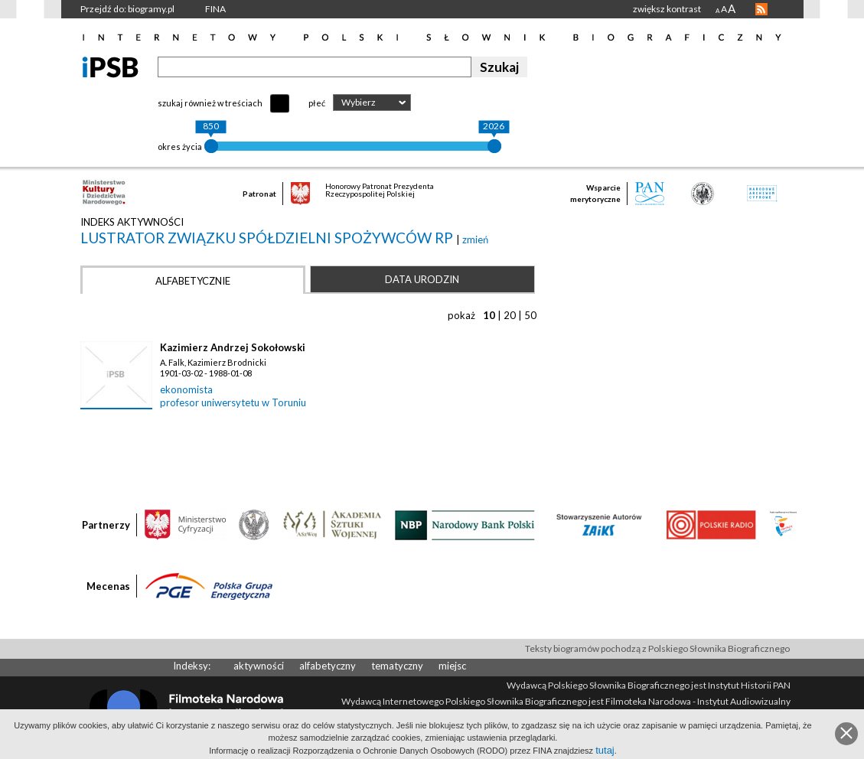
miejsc (452, 666)
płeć (316, 103)
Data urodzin (422, 279)
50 (530, 315)
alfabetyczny (327, 666)
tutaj (605, 750)
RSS (761, 9)
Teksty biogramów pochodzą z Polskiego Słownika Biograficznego (657, 648)
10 (489, 315)
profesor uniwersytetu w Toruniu (233, 402)
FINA (215, 9)
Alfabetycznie (192, 281)
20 (510, 315)
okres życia (180, 146)
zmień (475, 239)
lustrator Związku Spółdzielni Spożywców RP (268, 237)
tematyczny (397, 666)
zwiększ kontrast (667, 9)
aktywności (258, 666)
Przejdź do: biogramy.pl (127, 9)
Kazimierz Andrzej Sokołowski (232, 347)
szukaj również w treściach (210, 103)
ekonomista (186, 389)
